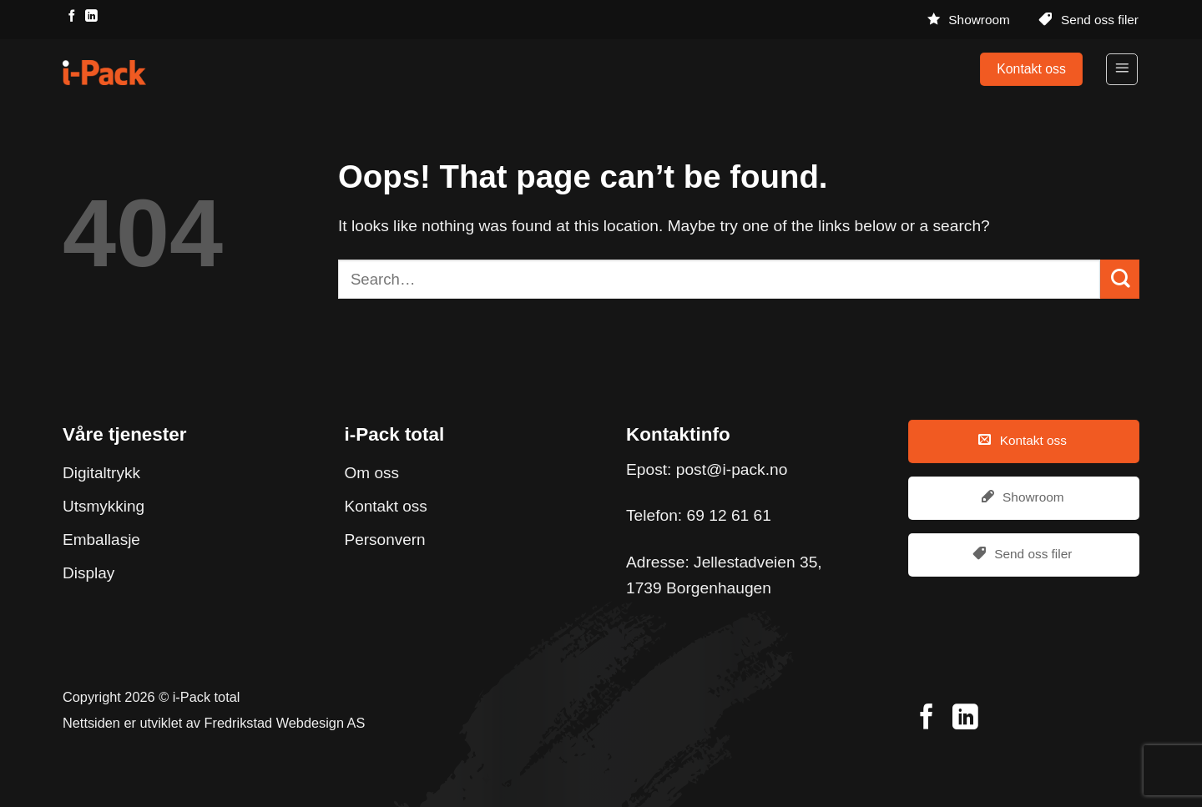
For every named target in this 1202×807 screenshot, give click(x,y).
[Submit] (1119, 279)
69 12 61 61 (729, 515)
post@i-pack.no (732, 469)
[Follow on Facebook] (72, 16)
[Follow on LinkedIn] (91, 16)
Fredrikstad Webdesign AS (285, 722)
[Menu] (1122, 69)
